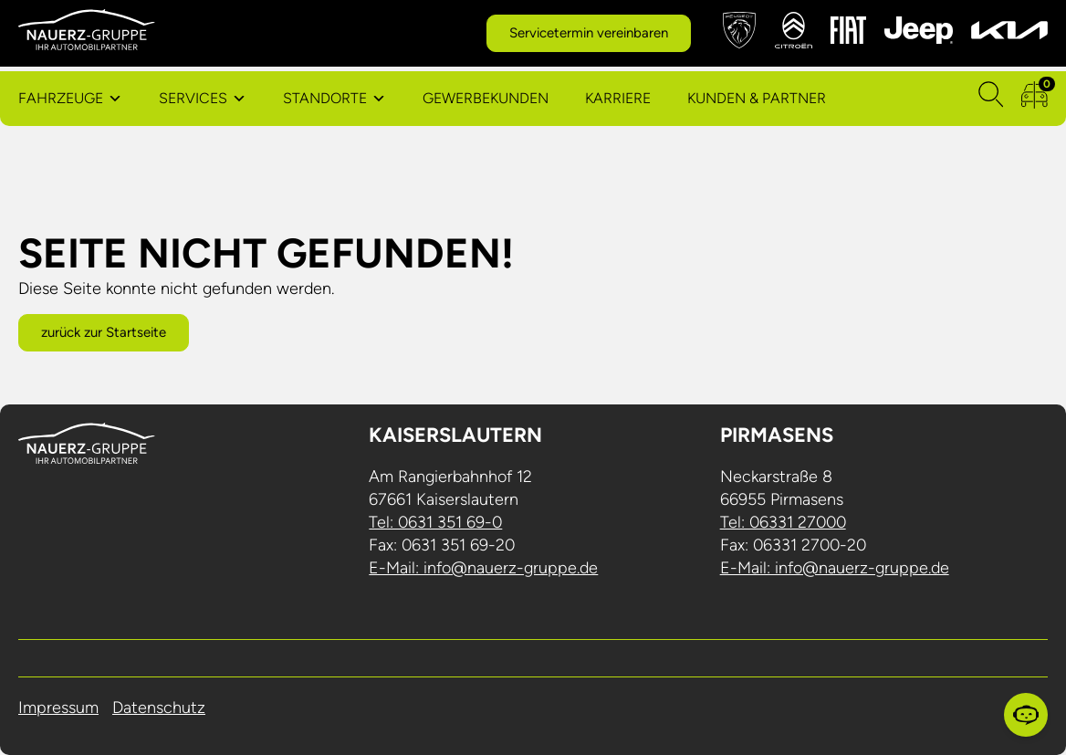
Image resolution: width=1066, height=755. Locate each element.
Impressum (58, 707)
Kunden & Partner (756, 98)
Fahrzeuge (60, 98)
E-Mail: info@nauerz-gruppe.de (483, 568)
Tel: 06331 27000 (783, 522)
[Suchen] (991, 98)
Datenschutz (158, 707)
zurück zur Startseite (103, 332)
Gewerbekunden (486, 98)
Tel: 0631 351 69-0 (435, 522)
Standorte (325, 98)
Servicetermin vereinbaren (588, 33)
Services (193, 98)
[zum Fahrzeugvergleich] (1034, 98)
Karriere (618, 98)
